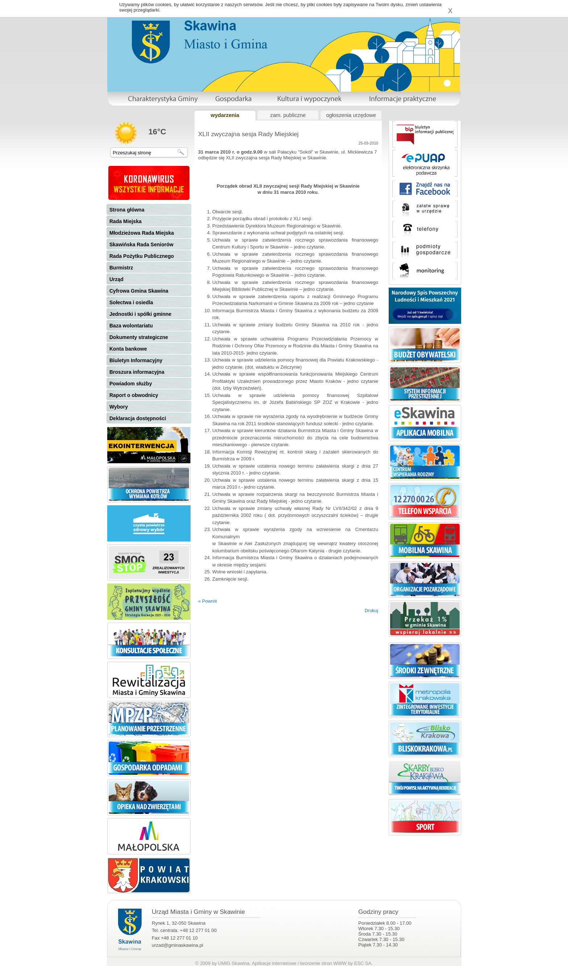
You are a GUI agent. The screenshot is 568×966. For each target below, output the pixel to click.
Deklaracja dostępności (137, 418)
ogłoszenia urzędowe (351, 115)
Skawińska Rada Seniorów (141, 244)
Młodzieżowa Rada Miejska (141, 233)
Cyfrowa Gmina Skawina (138, 291)
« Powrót (207, 601)
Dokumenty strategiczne (138, 337)
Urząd (116, 279)
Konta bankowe (128, 349)
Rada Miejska (125, 221)
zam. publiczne (288, 115)
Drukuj (371, 610)
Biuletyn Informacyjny (135, 360)
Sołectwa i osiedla (131, 302)
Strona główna (126, 210)
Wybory (118, 407)
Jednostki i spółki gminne (140, 314)
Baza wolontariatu (131, 326)
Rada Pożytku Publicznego (141, 256)
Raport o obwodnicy (133, 395)
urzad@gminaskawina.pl (177, 945)
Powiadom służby (130, 383)
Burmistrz (121, 268)
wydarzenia (224, 115)
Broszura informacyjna (136, 372)
